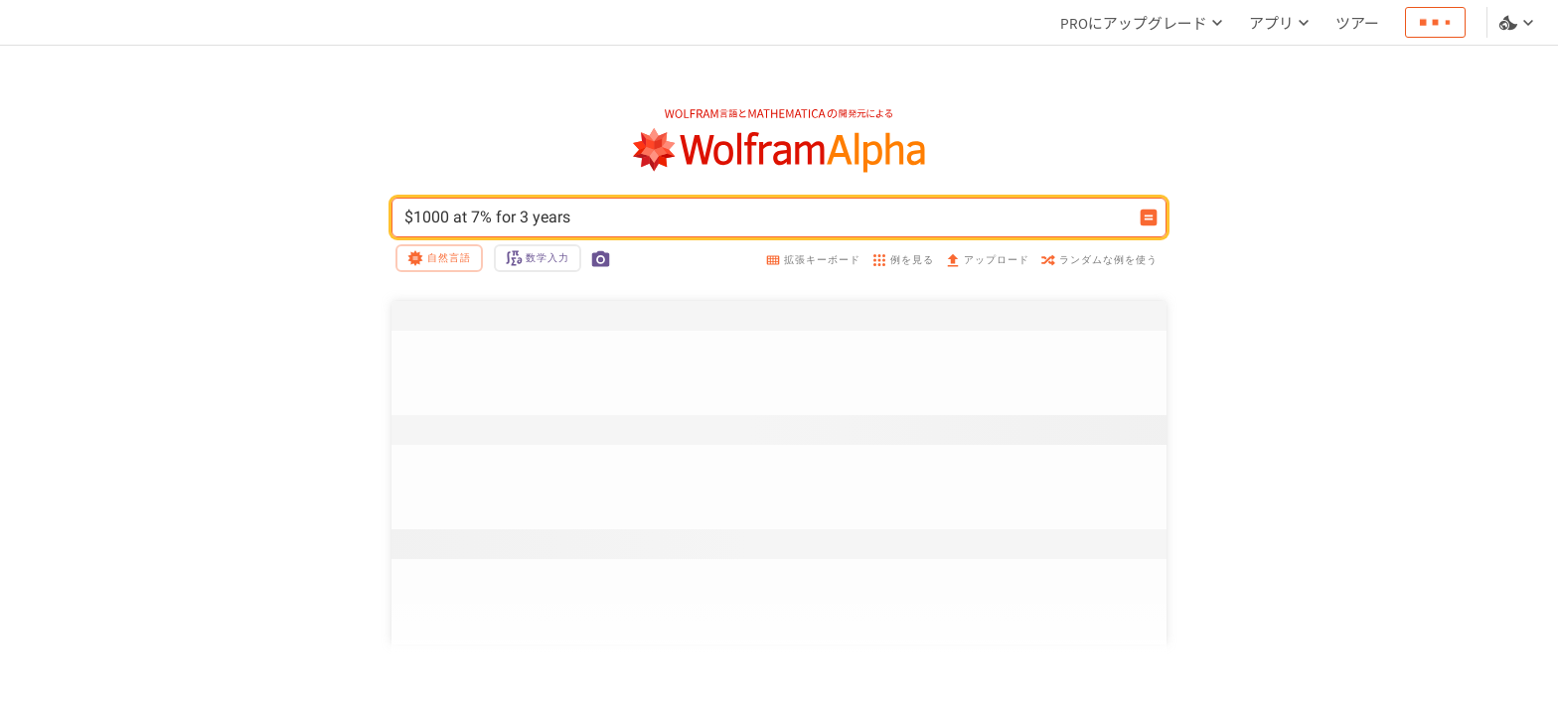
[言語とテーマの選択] (1518, 23)
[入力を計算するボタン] (1149, 217)
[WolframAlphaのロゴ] (779, 150)
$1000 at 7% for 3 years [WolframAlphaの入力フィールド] (766, 217)
